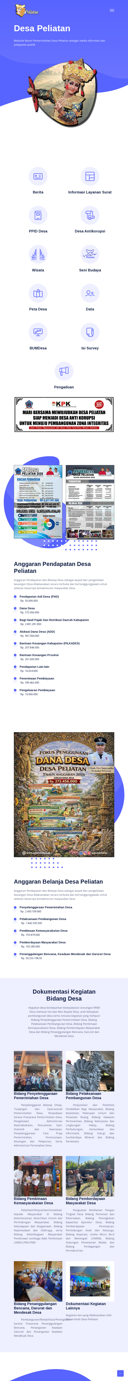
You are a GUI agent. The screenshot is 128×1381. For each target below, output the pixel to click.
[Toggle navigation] (112, 10)
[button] (21, 414)
